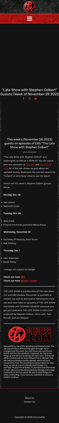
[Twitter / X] (29, 98)
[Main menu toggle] (29, 18)
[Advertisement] (29, 56)
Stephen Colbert (28, 280)
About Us (29, 397)
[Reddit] (35, 98)
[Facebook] (23, 98)
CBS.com (30, 164)
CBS (22, 277)
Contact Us (29, 401)
